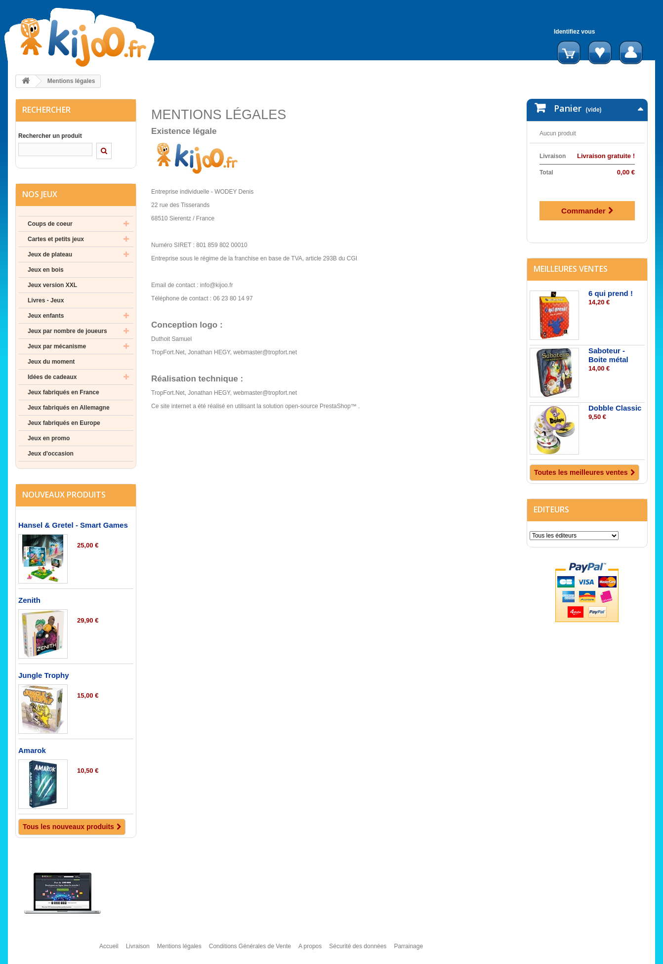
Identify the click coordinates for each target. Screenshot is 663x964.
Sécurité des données (357, 950)
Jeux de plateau (50, 254)
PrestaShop (335, 406)
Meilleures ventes (571, 258)
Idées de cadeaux (52, 377)
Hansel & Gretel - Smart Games (73, 525)
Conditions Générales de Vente (250, 950)
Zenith (29, 600)
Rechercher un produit (50, 135)
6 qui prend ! (610, 283)
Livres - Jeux (46, 300)
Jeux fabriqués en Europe (64, 422)
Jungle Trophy (43, 675)
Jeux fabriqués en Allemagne (69, 407)
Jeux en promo (49, 438)
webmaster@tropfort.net (265, 352)
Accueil (109, 950)
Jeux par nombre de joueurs (67, 331)
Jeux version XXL (52, 285)
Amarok (32, 750)
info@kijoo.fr (216, 285)
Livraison (138, 950)
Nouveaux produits (64, 494)
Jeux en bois (46, 269)
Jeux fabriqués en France (63, 392)
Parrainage (408, 950)
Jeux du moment (51, 361)
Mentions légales (179, 950)
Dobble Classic (615, 398)
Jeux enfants (46, 315)
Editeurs (551, 499)
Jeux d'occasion (51, 453)
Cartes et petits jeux (56, 239)
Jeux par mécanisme (57, 346)
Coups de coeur (50, 223)
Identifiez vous (574, 31)
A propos (310, 950)
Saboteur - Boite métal (608, 345)
